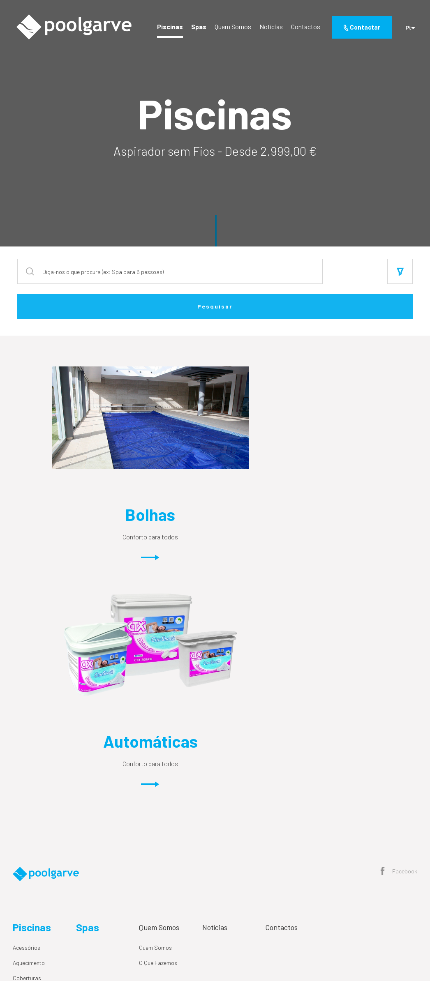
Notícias (269, 28)
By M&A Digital (371, 944)
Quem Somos (231, 28)
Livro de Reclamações (191, 944)
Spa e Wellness (31, 816)
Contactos (304, 28)
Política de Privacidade (41, 944)
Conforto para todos (116, 548)
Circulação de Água (37, 770)
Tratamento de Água (38, 831)
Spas (197, 28)
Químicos (24, 801)
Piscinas (168, 28)
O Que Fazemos (158, 740)
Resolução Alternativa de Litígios (116, 944)
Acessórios (26, 725)
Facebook (399, 649)
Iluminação (26, 786)
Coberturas (27, 755)
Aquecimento (29, 740)
